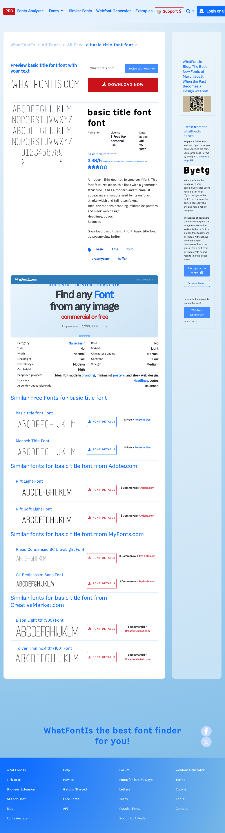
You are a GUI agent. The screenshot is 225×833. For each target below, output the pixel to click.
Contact (182, 809)
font (130, 249)
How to (68, 780)
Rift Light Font (29, 481)
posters (119, 375)
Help (66, 770)
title (115, 249)
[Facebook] (206, 731)
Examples (143, 11)
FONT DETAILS (101, 421)
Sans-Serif (77, 343)
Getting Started (75, 789)
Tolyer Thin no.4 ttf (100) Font (44, 648)
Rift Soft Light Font (34, 509)
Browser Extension (21, 789)
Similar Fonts (80, 11)
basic (100, 249)
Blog (10, 809)
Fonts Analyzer (30, 11)
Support (169, 11)
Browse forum (196, 283)
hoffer (122, 259)
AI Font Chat (16, 799)
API (65, 809)
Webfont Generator (113, 11)
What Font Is (16, 770)
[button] (190, 11)
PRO (9, 11)
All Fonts (51, 45)
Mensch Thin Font (32, 441)
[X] (206, 742)
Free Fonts (71, 799)
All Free (75, 45)
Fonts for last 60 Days (135, 780)
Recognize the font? (197, 271)
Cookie (181, 789)
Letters (124, 789)
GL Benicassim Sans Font (39, 575)
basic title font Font (34, 413)
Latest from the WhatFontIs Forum (195, 131)
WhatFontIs (23, 45)
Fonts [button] (54, 11)
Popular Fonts (129, 809)
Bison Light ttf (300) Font (40, 620)
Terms (180, 780)
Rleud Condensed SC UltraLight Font (50, 550)
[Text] (105, 68)
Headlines (140, 381)
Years (123, 799)
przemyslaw (100, 259)
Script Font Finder (133, 818)
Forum (124, 770)
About (180, 799)
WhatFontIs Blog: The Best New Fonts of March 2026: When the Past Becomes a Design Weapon (195, 76)
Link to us (14, 780)
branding (88, 375)
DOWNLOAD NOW (123, 84)
